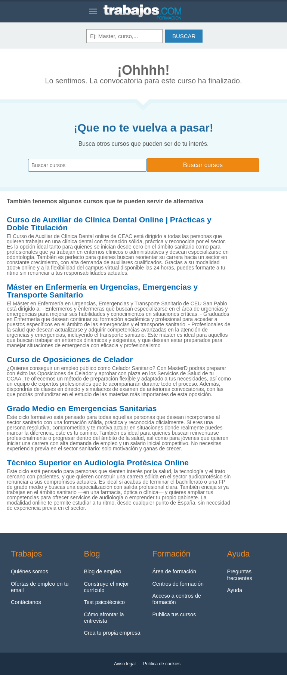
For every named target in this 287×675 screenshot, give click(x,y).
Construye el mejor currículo (106, 587)
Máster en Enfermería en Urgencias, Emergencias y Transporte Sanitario (102, 291)
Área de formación (174, 571)
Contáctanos (26, 602)
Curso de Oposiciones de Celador (70, 359)
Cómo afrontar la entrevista (104, 617)
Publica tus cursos (174, 614)
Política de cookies (161, 663)
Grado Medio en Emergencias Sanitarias (82, 408)
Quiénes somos (29, 571)
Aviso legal (125, 663)
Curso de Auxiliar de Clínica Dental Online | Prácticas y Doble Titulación (109, 224)
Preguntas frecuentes (239, 574)
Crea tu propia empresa (112, 633)
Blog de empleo (102, 571)
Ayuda (234, 590)
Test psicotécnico (104, 602)
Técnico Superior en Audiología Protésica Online (98, 463)
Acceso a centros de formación (176, 599)
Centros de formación (178, 584)
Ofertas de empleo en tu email (39, 587)
